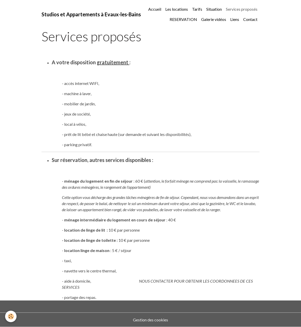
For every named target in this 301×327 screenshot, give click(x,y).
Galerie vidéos (213, 19)
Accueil (154, 9)
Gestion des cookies (150, 319)
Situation (214, 9)
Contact (250, 19)
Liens (234, 19)
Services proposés (241, 9)
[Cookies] (11, 316)
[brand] (91, 14)
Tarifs (197, 9)
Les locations (176, 9)
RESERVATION (183, 19)
